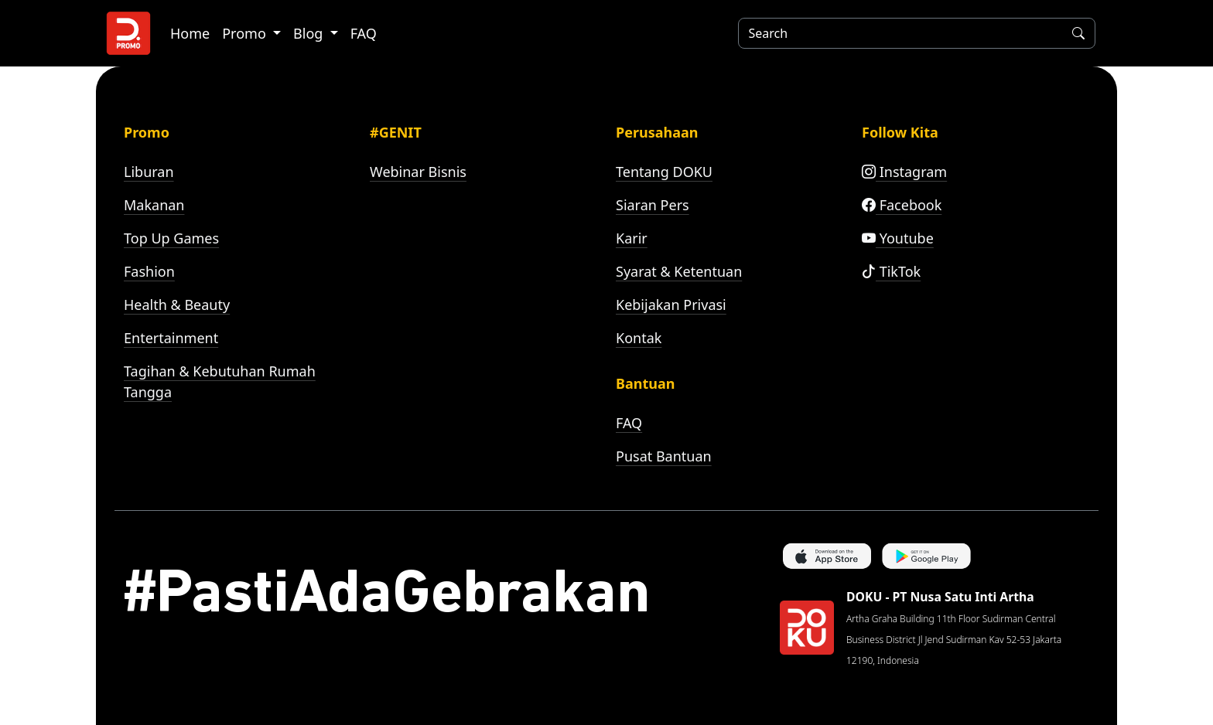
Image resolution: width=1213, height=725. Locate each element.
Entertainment (171, 337)
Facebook (901, 205)
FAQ (363, 33)
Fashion (149, 271)
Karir (632, 238)
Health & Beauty (177, 304)
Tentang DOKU (664, 171)
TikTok (891, 271)
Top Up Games (171, 238)
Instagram (904, 171)
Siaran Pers (652, 205)
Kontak (638, 337)
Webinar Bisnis (418, 171)
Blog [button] (309, 33)
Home (190, 33)
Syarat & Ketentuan (679, 271)
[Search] (897, 33)
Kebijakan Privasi (671, 304)
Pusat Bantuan (664, 456)
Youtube (898, 238)
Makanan (154, 205)
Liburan (149, 171)
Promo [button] (245, 33)
